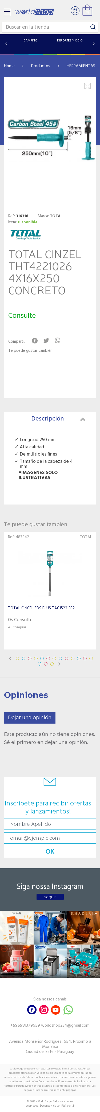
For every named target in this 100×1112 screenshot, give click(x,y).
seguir (50, 897)
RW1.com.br (68, 1105)
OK (50, 851)
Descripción (58, 419)
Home (9, 66)
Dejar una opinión (29, 718)
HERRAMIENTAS (81, 66)
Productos (40, 66)
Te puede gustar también (30, 350)
